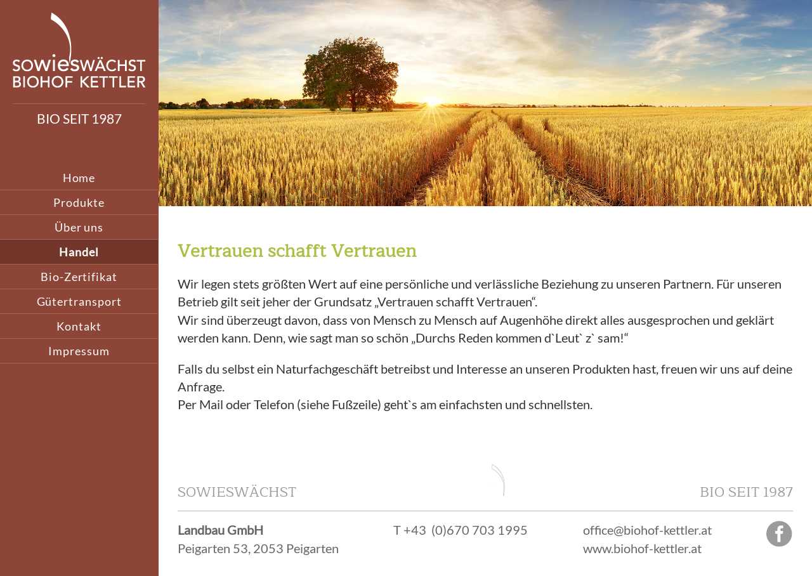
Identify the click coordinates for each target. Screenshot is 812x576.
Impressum (78, 351)
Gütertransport (79, 301)
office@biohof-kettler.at (647, 529)
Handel (79, 252)
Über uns (79, 227)
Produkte (78, 202)
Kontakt (78, 326)
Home (79, 178)
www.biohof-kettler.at (642, 548)
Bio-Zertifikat (79, 277)
